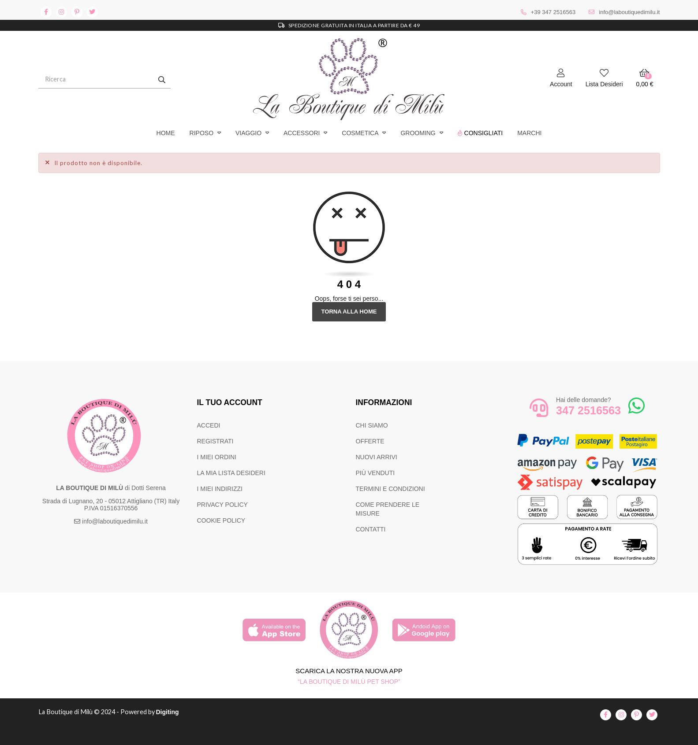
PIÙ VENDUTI (375, 472)
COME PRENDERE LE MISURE (388, 509)
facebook (46, 12)
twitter (92, 12)
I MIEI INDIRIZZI (220, 488)
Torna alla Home (349, 311)
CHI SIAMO (372, 425)
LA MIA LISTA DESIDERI (231, 472)
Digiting (172, 712)
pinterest (76, 12)
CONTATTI (371, 529)
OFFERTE (370, 441)
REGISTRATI (215, 441)
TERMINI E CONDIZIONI (390, 488)
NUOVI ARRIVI (376, 457)
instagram (61, 12)
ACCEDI (208, 425)
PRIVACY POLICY (222, 504)
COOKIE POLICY (221, 520)
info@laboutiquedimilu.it (629, 12)
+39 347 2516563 (553, 12)
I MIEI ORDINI (216, 457)
